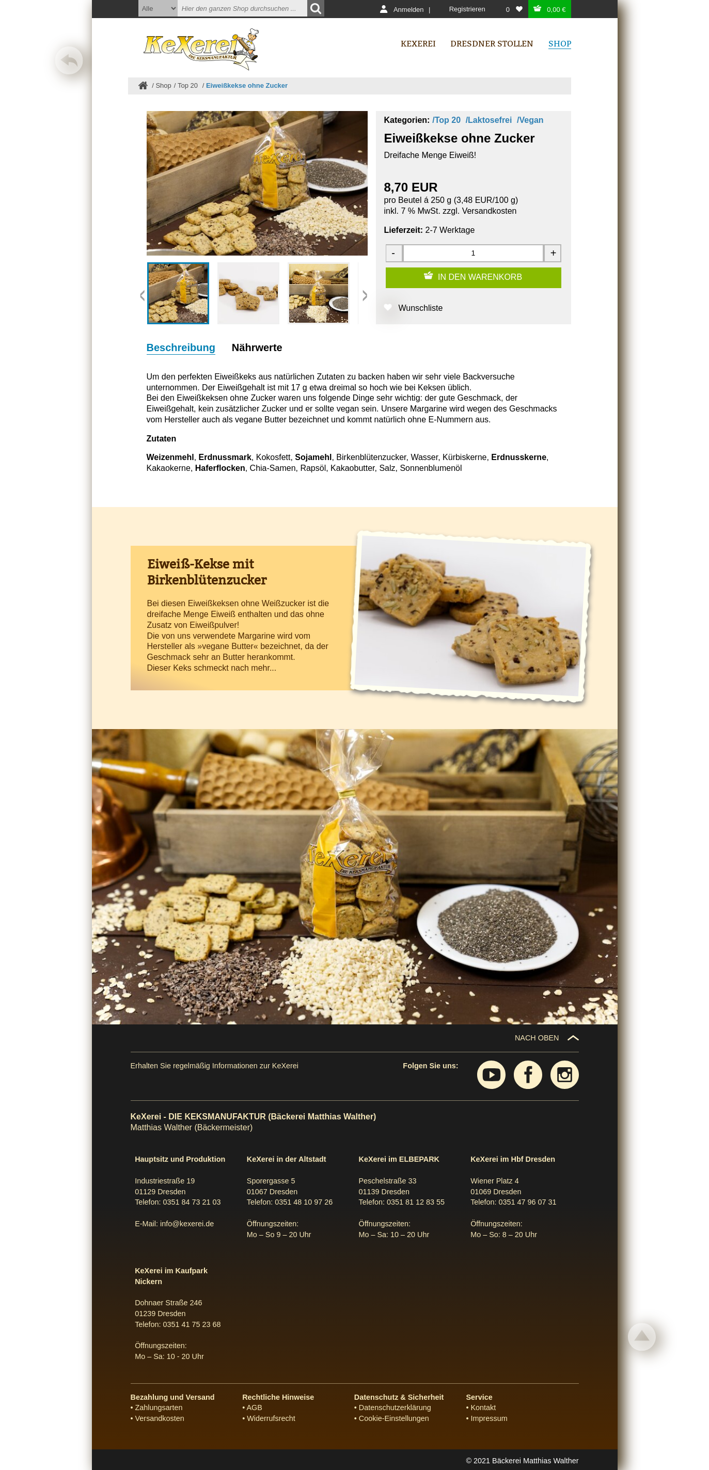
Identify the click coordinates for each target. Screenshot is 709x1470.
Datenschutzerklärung (395, 1407)
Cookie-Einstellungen (394, 1418)
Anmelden (408, 9)
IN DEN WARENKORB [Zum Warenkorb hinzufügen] (480, 277)
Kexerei (418, 44)
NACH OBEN (537, 1038)
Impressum (489, 1418)
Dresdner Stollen (491, 44)
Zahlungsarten (159, 1407)
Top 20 (189, 85)
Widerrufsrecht (271, 1418)
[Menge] (473, 253)
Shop (163, 85)
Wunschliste (421, 308)
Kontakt (483, 1407)
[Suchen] (315, 8)
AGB (254, 1407)
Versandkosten (489, 211)
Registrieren (467, 9)
